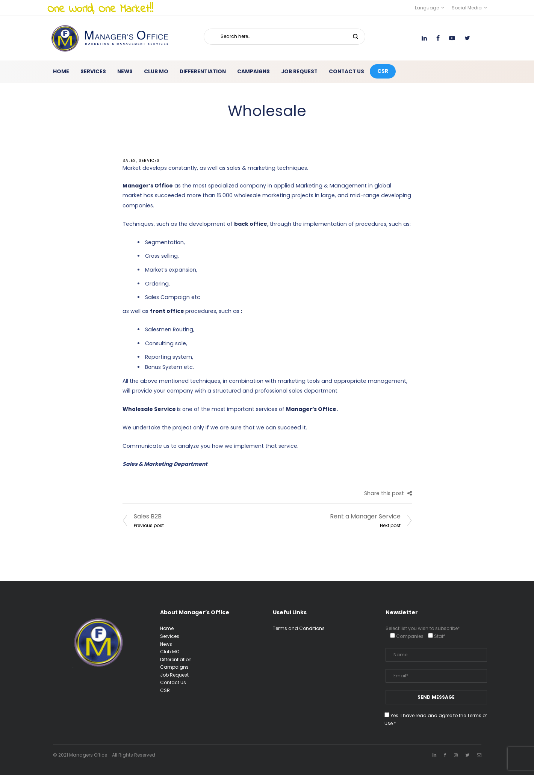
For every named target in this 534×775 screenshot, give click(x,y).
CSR (165, 690)
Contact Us (173, 682)
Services (169, 636)
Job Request (174, 675)
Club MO (169, 651)
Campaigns (174, 667)
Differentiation (176, 659)
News (166, 644)
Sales (129, 160)
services (149, 160)
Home (167, 628)
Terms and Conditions (299, 628)
